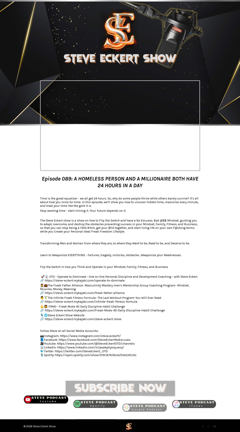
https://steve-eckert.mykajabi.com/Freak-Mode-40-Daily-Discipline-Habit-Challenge (103, 310)
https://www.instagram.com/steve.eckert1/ (89, 335)
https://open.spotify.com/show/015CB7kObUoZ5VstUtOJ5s (95, 353)
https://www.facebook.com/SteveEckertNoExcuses (93, 338)
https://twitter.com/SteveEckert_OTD (80, 349)
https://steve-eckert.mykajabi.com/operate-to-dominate (83, 280)
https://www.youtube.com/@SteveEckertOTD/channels (95, 342)
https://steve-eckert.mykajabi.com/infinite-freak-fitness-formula (90, 301)
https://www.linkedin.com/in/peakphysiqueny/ (90, 346)
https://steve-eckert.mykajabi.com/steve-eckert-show (82, 318)
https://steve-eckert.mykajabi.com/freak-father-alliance (84, 292)
